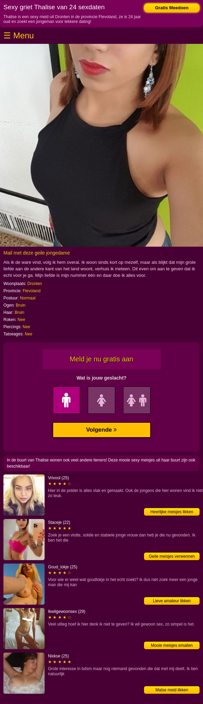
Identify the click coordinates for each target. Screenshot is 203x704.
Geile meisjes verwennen (172, 556)
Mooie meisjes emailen (172, 645)
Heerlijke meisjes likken (172, 511)
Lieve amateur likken (172, 600)
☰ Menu (18, 35)
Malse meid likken (171, 690)
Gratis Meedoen (172, 7)
